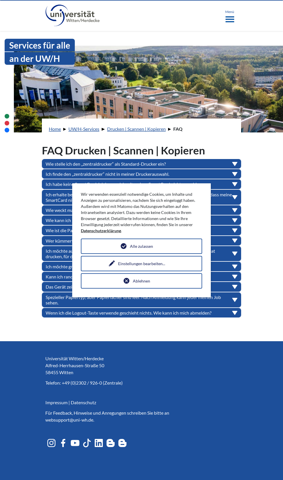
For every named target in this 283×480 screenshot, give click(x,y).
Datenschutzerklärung (101, 230)
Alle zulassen (141, 246)
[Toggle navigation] (230, 15)
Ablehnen (141, 280)
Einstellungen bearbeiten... (141, 263)
